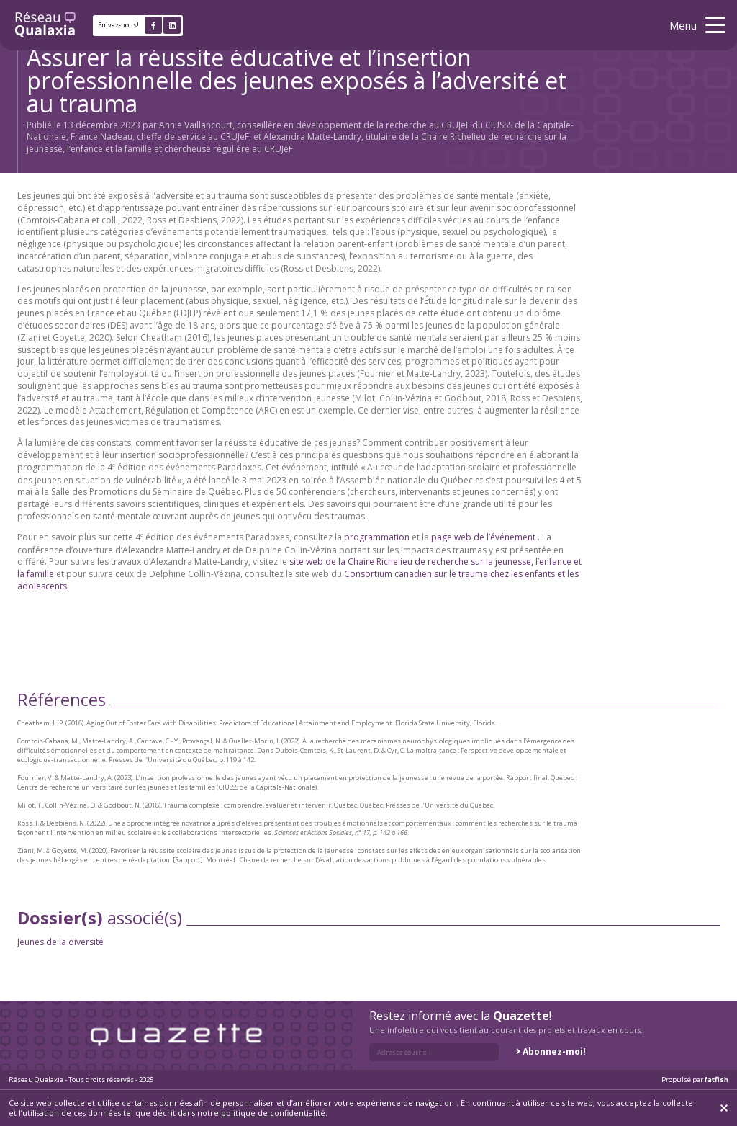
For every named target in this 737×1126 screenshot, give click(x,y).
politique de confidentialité (273, 1112)
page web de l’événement (483, 537)
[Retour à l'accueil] (45, 25)
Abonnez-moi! (554, 1051)
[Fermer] (724, 1108)
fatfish (716, 1079)
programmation (377, 537)
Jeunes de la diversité (61, 942)
